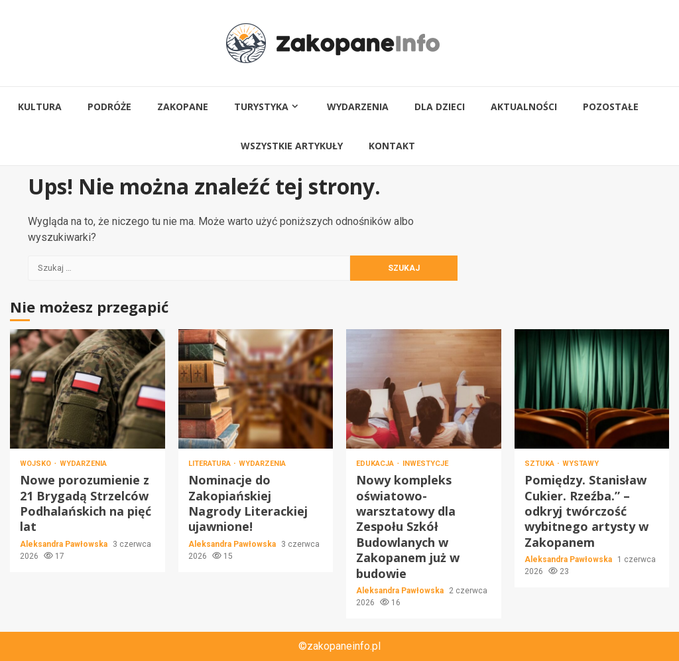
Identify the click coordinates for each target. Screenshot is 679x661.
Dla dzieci (439, 106)
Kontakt (392, 145)
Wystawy (580, 463)
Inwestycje (425, 463)
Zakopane (182, 106)
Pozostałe (611, 106)
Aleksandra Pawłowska (64, 544)
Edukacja (376, 463)
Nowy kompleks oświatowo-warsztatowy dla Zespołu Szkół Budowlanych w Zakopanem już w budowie (423, 389)
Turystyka (261, 106)
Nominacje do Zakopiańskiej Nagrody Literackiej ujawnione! (256, 389)
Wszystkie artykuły (292, 145)
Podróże (109, 106)
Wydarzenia (358, 106)
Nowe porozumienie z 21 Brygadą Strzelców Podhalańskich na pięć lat (87, 389)
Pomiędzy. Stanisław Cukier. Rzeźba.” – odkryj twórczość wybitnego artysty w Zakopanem (592, 389)
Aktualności (524, 106)
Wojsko (36, 463)
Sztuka (540, 463)
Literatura (210, 463)
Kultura (40, 106)
